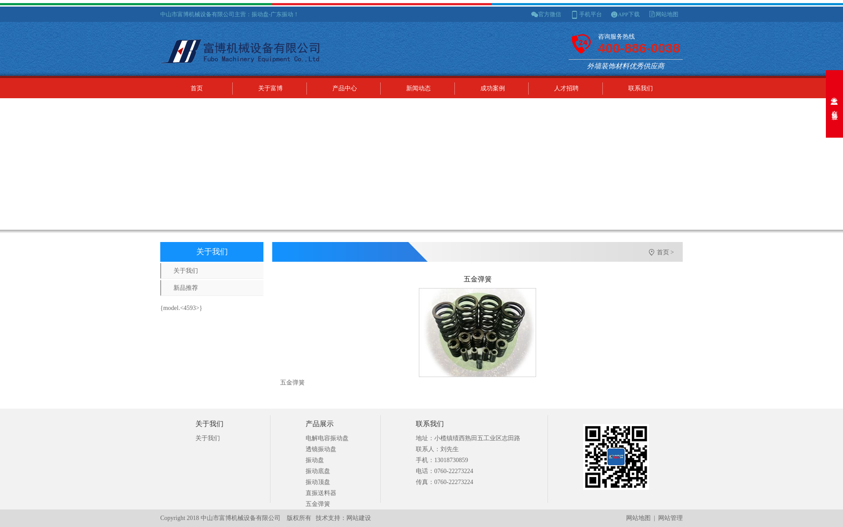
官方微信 (549, 14)
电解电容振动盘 (327, 438)
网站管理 (670, 518)
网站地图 (667, 14)
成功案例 (492, 88)
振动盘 (315, 460)
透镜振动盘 (321, 449)
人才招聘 (566, 88)
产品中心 (344, 88)
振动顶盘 (318, 482)
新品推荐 (185, 288)
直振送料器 (321, 493)
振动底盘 (318, 471)
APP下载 (629, 14)
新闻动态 (418, 88)
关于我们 (185, 270)
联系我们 (640, 88)
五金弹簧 (318, 504)
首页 (197, 88)
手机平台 (590, 14)
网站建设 (358, 518)
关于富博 (270, 88)
